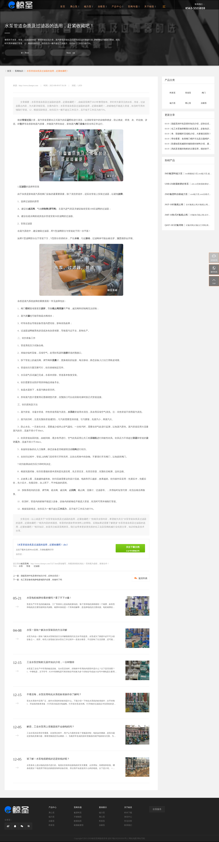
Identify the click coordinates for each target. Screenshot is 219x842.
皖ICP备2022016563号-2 (118, 839)
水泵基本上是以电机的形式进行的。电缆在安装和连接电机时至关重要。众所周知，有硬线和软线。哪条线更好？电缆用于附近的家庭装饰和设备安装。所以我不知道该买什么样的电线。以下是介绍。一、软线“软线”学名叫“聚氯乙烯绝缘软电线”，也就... (71, 769)
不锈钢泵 (78, 817)
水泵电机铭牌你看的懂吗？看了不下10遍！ (51, 598)
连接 (65, 353)
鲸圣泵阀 (25, 564)
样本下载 (128, 813)
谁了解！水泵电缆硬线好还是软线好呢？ (49, 759)
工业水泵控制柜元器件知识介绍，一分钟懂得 (52, 662)
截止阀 (55, 309)
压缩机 (93, 438)
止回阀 (72, 490)
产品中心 (120, 6)
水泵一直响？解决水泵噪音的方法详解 (48, 630)
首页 (68, 6)
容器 (135, 438)
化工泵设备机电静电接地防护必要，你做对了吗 (41, 580)
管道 (20, 40)
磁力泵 (92, 6)
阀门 (78, 124)
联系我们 (128, 825)
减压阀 (31, 209)
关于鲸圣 (150, 6)
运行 (69, 120)
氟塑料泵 (78, 813)
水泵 (14, 40)
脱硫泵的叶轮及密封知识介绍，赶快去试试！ (40, 576)
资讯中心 (128, 817)
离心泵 (79, 6)
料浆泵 (52, 825)
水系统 (71, 412)
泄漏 (61, 309)
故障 (120, 194)
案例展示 (103, 808)
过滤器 (27, 40)
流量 (54, 360)
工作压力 (62, 509)
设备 (82, 124)
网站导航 (141, 839)
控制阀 (45, 209)
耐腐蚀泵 (78, 821)
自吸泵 (106, 6)
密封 (27, 309)
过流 (28, 120)
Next (41, 53)
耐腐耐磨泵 (79, 825)
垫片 (22, 124)
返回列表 (138, 578)
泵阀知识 (19, 71)
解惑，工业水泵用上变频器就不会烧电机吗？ (52, 727)
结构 (74, 449)
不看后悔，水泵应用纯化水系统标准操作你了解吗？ (56, 694)
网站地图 (133, 839)
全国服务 (157, 809)
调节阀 (52, 209)
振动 (88, 238)
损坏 (43, 309)
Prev (15, 53)
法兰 (119, 238)
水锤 (76, 238)
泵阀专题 (135, 6)
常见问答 (128, 821)
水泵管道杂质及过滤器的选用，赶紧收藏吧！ (50, 71)
